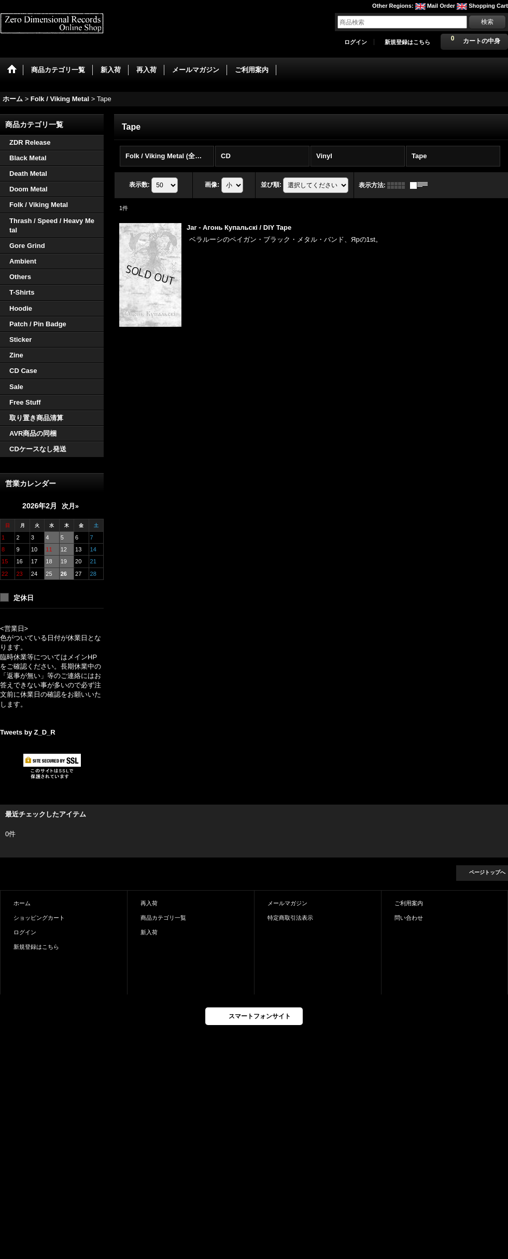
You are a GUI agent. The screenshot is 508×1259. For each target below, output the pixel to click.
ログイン (355, 42)
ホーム (22, 903)
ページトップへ (487, 872)
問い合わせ (408, 918)
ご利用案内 (408, 903)
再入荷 (149, 903)
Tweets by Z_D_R (27, 732)
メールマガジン (287, 903)
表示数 (139, 184)
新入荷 (149, 932)
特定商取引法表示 (290, 918)
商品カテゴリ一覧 (163, 918)
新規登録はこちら (407, 42)
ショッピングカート (39, 918)
